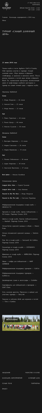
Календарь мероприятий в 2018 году (22, 17)
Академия (6, 372)
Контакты (36, 4)
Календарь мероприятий (12, 378)
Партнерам (35, 383)
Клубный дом (34, 378)
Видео (4, 389)
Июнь (4, 20)
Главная (5, 17)
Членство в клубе (32, 372)
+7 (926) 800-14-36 (33, 3)
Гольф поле (7, 383)
